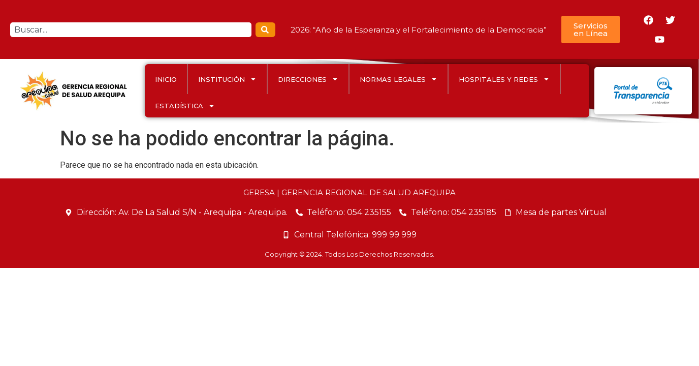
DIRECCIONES (308, 79)
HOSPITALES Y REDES (504, 79)
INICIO (166, 79)
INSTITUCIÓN (227, 79)
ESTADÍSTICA (185, 106)
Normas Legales (398, 79)
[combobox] (130, 29)
